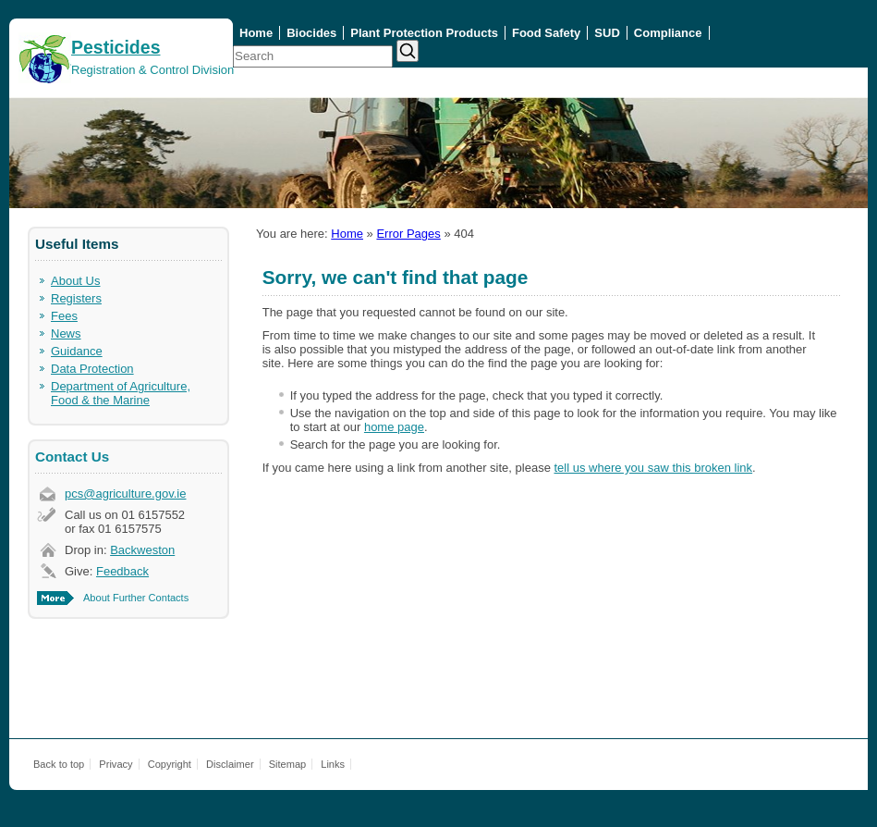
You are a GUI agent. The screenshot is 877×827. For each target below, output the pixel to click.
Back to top (58, 764)
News (66, 333)
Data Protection (92, 369)
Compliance (668, 33)
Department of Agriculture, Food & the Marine (120, 393)
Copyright (169, 764)
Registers (76, 298)
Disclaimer (230, 764)
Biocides (311, 33)
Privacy (115, 764)
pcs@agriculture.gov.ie (125, 493)
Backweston (142, 550)
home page (394, 427)
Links (333, 764)
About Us (75, 281)
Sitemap (288, 764)
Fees (64, 316)
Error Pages (408, 234)
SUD (606, 33)
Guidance (77, 351)
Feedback (122, 571)
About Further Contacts (136, 597)
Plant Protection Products (424, 33)
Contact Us (72, 456)
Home (256, 33)
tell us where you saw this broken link (653, 468)
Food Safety (546, 33)
